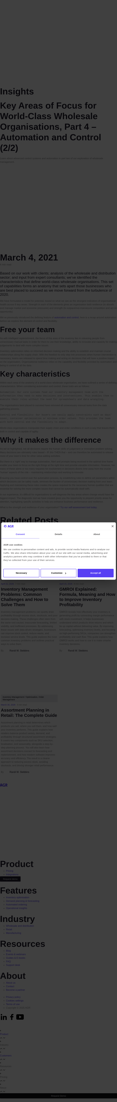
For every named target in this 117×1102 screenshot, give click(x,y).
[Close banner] (112, 526)
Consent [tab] (20, 534)
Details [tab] (58, 534)
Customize (58, 573)
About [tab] (96, 534)
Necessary (21, 573)
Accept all (95, 573)
